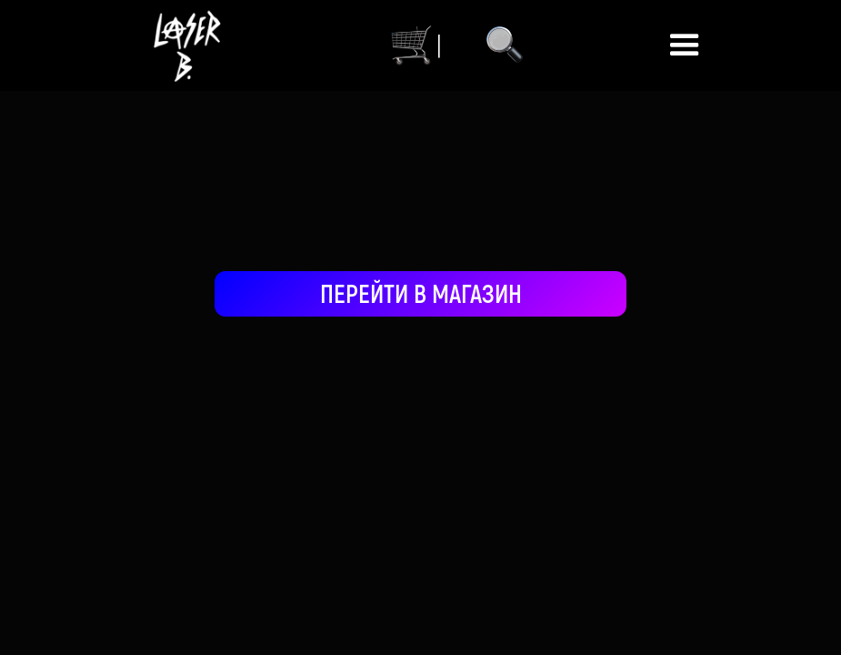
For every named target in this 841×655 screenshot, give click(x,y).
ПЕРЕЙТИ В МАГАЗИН (421, 292)
